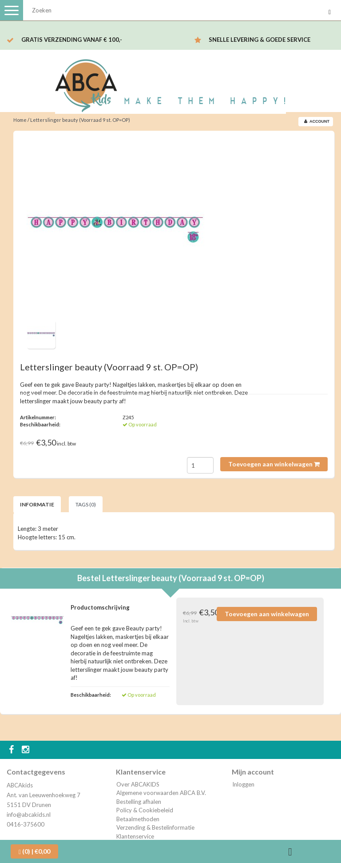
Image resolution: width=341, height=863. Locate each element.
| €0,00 (34, 851)
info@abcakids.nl (29, 814)
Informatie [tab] (37, 504)
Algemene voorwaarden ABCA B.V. (161, 792)
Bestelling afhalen (138, 801)
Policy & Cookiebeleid (144, 810)
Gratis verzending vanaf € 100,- (71, 39)
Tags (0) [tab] (85, 504)
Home (20, 120)
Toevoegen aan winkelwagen (274, 464)
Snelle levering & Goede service (259, 39)
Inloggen (243, 784)
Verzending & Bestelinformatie (155, 827)
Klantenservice (135, 836)
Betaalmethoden (137, 819)
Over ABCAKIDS (137, 784)
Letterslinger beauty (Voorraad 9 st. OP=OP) (80, 120)
